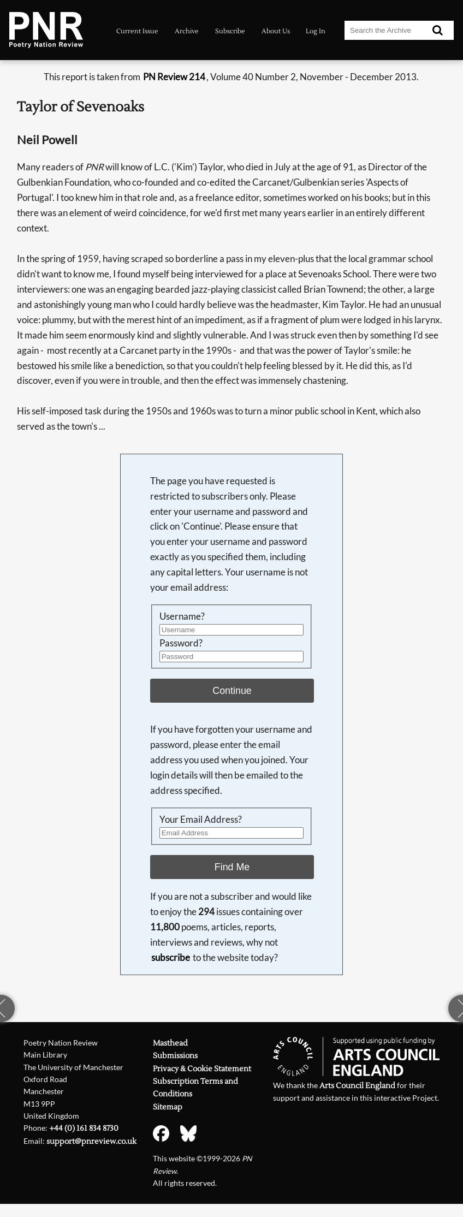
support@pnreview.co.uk (91, 1141)
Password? (181, 643)
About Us (276, 31)
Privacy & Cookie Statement (202, 1068)
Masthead (170, 1043)
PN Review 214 (174, 76)
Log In (315, 31)
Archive (187, 31)
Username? (182, 616)
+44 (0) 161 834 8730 (83, 1128)
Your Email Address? (200, 819)
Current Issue (137, 31)
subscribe (170, 957)
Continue (231, 690)
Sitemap (167, 1107)
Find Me (232, 867)
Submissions (175, 1055)
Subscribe (230, 31)
